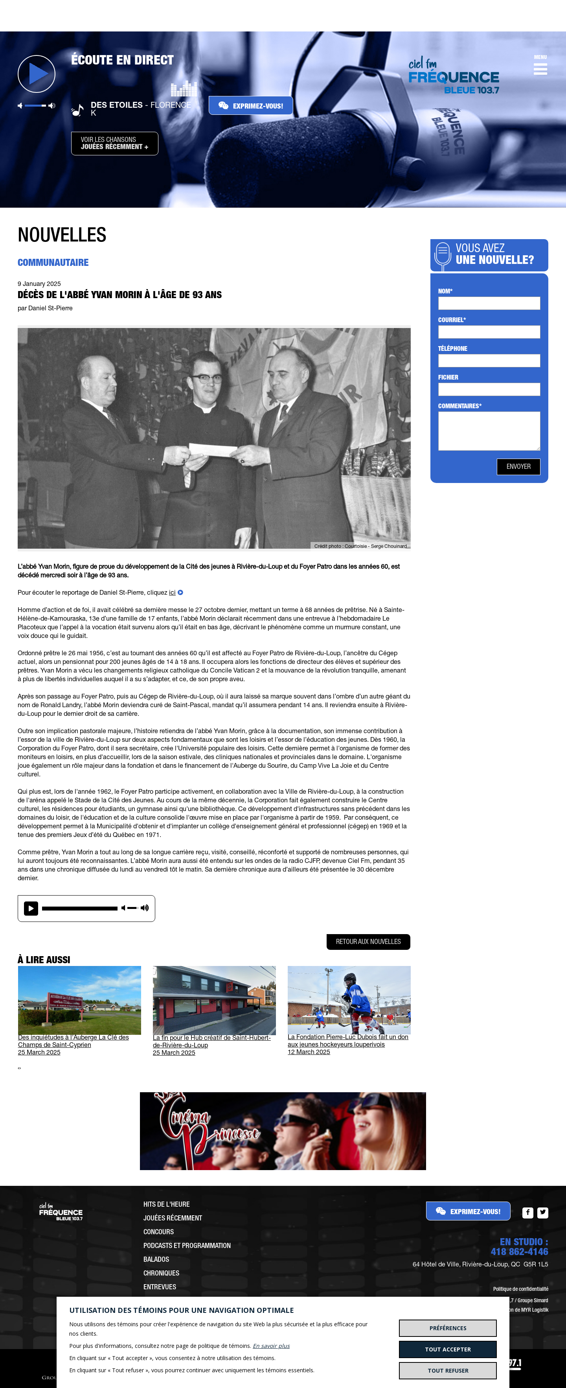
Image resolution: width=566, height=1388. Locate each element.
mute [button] (123, 908)
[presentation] (18, 1069)
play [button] (31, 908)
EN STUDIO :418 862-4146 (519, 1248)
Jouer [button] (36, 74)
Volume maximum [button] (51, 106)
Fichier (448, 378)
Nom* (445, 292)
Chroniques (161, 1273)
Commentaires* (460, 407)
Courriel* (452, 321)
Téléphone (452, 350)
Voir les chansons (115, 144)
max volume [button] (145, 907)
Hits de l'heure (166, 1205)
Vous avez (497, 255)
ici (172, 593)
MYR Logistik (534, 1310)
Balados (156, 1260)
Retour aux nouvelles (368, 942)
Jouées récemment (172, 1218)
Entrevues (159, 1287)
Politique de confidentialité (520, 1289)
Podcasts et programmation (187, 1246)
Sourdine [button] (20, 106)
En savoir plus (271, 1345)
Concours (158, 1232)
